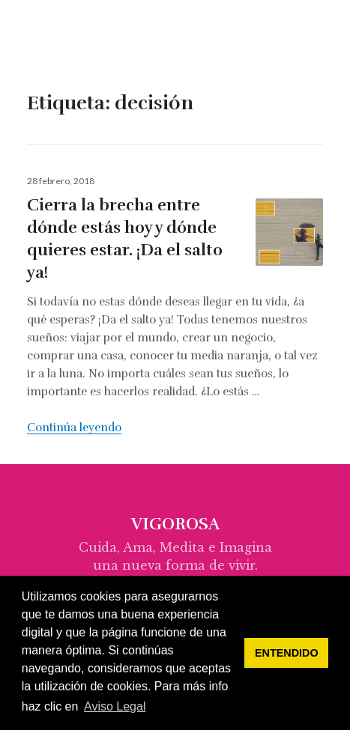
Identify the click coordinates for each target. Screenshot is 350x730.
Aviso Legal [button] (114, 706)
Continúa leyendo (74, 427)
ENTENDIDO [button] (287, 653)
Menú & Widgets (317, 54)
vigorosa (71, 38)
